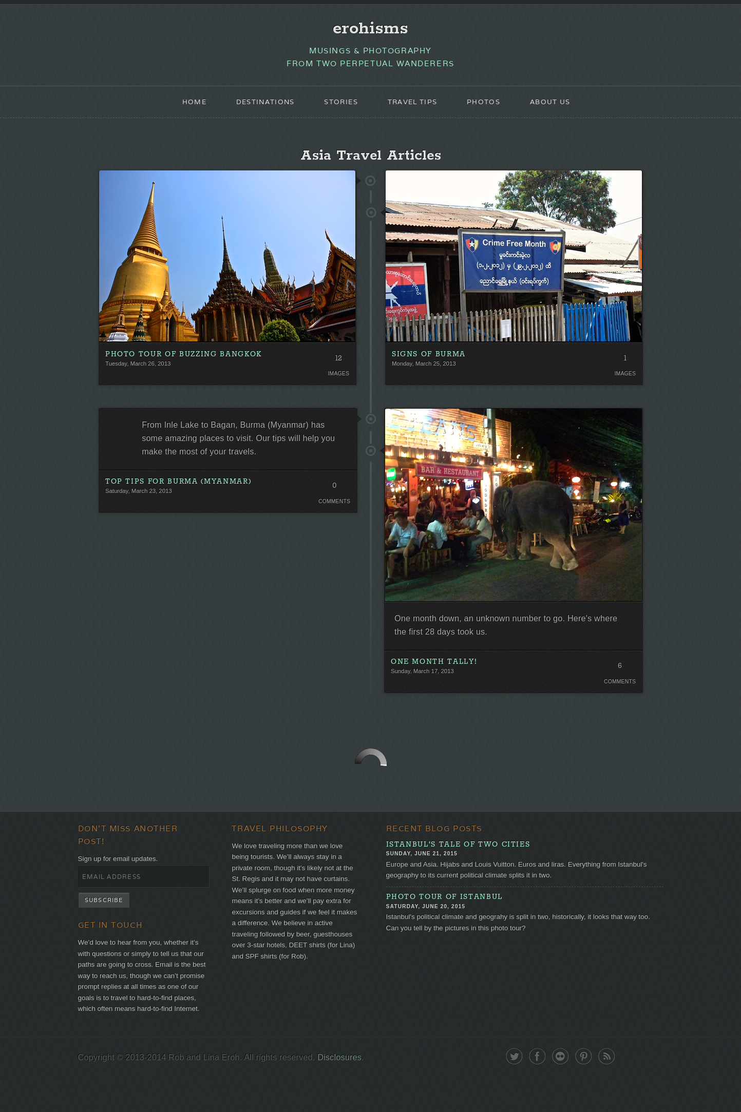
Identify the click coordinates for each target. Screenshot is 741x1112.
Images (338, 381)
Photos (489, 105)
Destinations (259, 105)
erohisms (370, 29)
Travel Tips (414, 105)
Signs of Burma (429, 361)
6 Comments (619, 679)
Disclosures (350, 1093)
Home (185, 105)
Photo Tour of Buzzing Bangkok (184, 361)
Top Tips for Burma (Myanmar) (178, 493)
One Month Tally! (434, 673)
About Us (559, 105)
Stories (339, 105)
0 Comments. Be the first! (333, 499)
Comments (333, 513)
